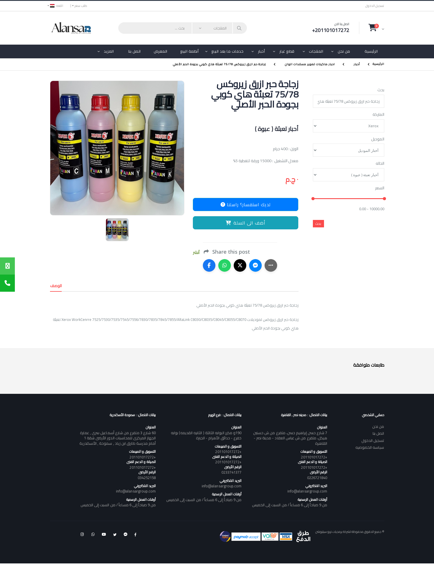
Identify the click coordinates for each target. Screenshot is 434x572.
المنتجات (316, 51)
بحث (380, 90)
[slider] (312, 198)
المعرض (160, 51)
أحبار (261, 51)
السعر (379, 188)
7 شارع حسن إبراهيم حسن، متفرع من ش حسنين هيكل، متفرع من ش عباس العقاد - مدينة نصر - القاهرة (290, 437)
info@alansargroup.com (307, 491)
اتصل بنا (134, 51)
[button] (376, 27)
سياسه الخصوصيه (369, 447)
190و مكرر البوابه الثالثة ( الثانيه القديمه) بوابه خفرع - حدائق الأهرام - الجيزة (206, 435)
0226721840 (317, 477)
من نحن (344, 51)
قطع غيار (287, 51)
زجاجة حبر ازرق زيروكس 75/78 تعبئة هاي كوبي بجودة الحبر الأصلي (219, 64)
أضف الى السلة (245, 223)
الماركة (378, 115)
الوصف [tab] (56, 285)
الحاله (380, 163)
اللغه (56, 6)
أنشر (196, 253)
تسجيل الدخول (374, 5)
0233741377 (231, 472)
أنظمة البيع (189, 51)
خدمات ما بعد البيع (227, 51)
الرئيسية (371, 51)
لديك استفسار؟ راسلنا (246, 204)
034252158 (147, 477)
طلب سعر (81, 6)
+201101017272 (314, 457)
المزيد (109, 51)
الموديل (377, 139)
